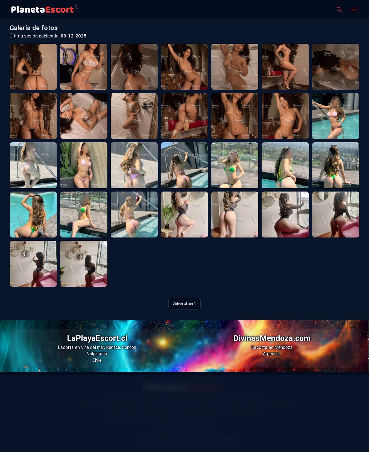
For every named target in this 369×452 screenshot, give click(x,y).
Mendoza (283, 347)
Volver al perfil (184, 303)
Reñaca (113, 347)
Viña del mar (92, 347)
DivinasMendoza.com (272, 338)
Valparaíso (97, 353)
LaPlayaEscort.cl (97, 338)
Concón (129, 347)
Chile (97, 360)
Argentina (272, 353)
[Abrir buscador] (339, 9)
